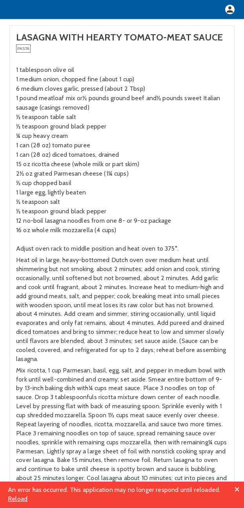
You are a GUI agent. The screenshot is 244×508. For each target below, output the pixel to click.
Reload (17, 498)
